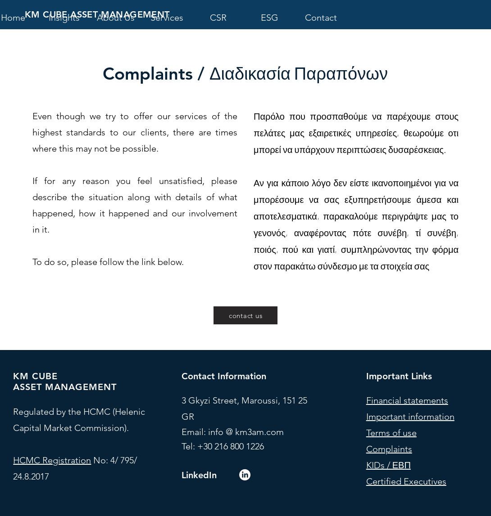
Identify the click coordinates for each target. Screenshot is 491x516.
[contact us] (245, 315)
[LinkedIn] (244, 474)
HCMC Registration (52, 460)
